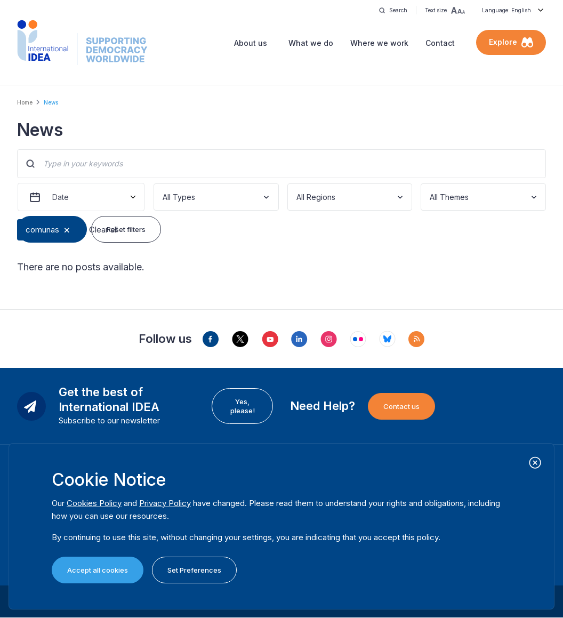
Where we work (379, 42)
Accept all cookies (97, 570)
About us (250, 42)
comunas (42, 229)
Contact (440, 42)
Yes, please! (242, 405)
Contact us (401, 406)
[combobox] (164, 197)
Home (25, 102)
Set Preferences (194, 570)
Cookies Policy (94, 503)
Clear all (103, 229)
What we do (310, 42)
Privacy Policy (165, 503)
